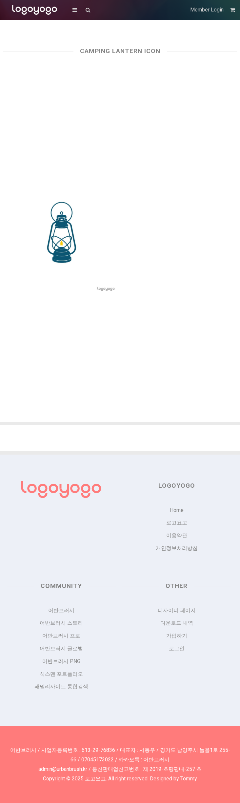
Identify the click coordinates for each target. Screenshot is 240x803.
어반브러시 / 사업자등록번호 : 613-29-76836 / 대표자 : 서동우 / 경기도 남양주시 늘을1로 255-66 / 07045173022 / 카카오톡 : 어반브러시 (120, 755)
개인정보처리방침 (177, 548)
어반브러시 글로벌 (61, 648)
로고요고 (176, 522)
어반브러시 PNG (61, 661)
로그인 (177, 648)
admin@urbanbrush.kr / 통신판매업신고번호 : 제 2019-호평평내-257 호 (120, 769)
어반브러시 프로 (61, 636)
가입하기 (176, 636)
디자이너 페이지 (177, 610)
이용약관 (176, 535)
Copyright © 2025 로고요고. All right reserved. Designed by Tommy (120, 778)
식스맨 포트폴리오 (61, 674)
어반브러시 (61, 610)
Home (177, 510)
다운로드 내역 (176, 623)
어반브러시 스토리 (61, 623)
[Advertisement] (120, 115)
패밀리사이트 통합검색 (61, 686)
